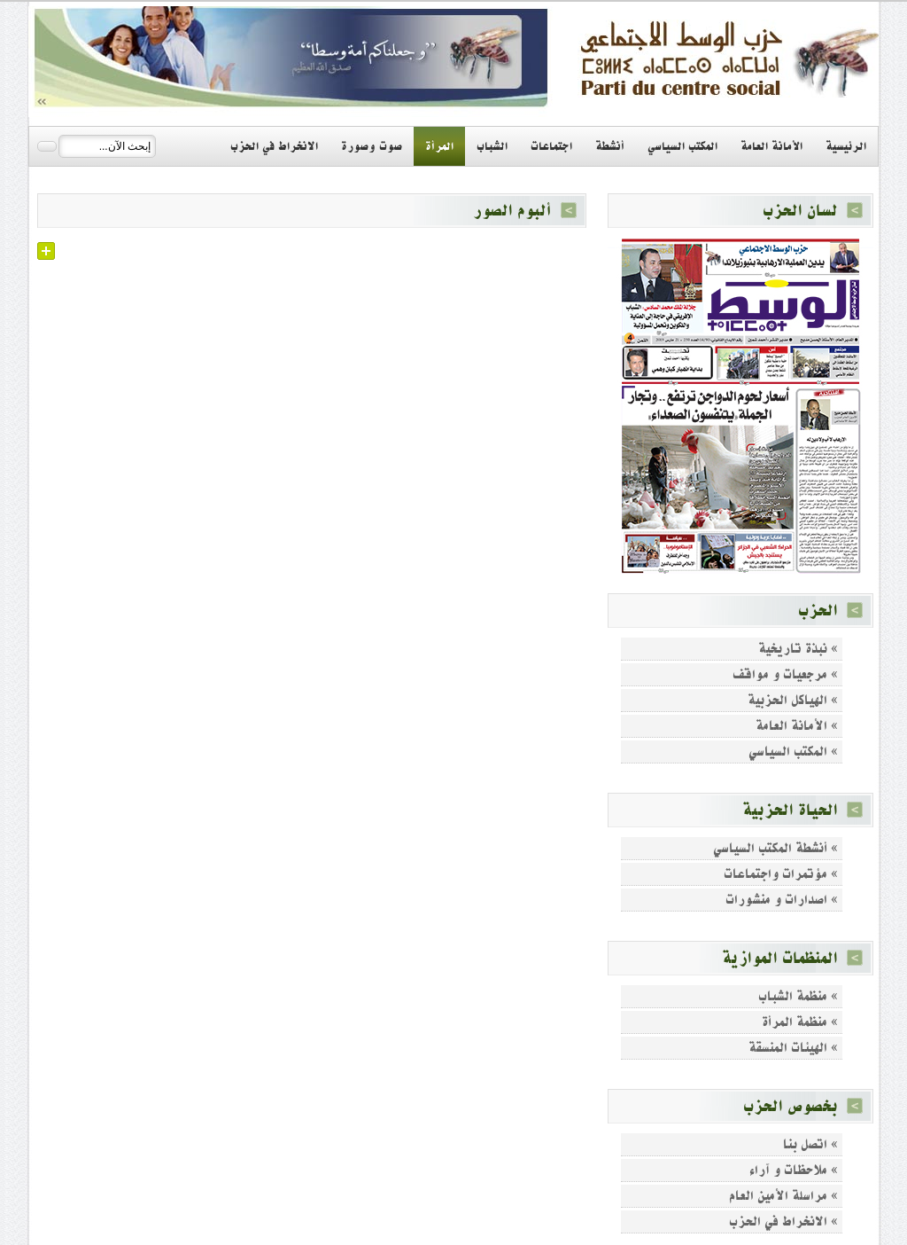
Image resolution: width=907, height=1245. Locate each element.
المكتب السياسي (682, 146)
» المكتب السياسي (793, 751)
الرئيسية (846, 146)
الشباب (492, 146)
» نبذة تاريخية (798, 648)
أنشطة (609, 146)
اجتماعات (551, 146)
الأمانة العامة (771, 146)
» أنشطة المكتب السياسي (775, 848)
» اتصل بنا (810, 1144)
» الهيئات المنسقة (793, 1047)
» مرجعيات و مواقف (785, 674)
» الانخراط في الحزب (783, 1221)
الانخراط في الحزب (274, 146)
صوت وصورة (371, 146)
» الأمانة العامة (797, 725)
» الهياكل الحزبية (793, 700)
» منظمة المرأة (800, 1022)
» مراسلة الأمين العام (783, 1195)
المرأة (439, 146)
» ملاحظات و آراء (793, 1170)
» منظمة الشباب (798, 996)
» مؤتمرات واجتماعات (781, 874)
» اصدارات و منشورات (781, 899)
